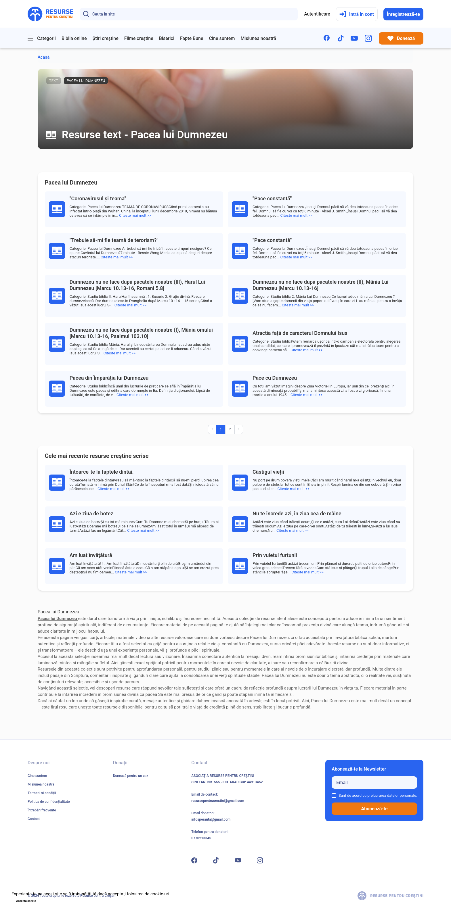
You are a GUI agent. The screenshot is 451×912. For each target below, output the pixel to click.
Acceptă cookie (26, 901)
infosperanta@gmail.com (210, 819)
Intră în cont (356, 14)
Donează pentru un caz (130, 776)
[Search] (189, 14)
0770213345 (201, 838)
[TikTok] (341, 38)
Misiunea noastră (258, 38)
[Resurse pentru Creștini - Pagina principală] (50, 14)
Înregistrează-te (403, 14)
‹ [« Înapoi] (212, 429)
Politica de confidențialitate (49, 802)
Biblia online (74, 38)
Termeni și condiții (42, 793)
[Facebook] (327, 38)
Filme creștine (138, 38)
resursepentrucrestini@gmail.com (217, 801)
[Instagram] (368, 38)
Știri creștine (105, 38)
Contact (34, 819)
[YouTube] (354, 38)
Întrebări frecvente (42, 810)
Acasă (44, 57)
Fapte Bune (191, 38)
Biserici (166, 38)
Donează (401, 38)
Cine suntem (222, 38)
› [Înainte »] (238, 429)
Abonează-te (374, 808)
